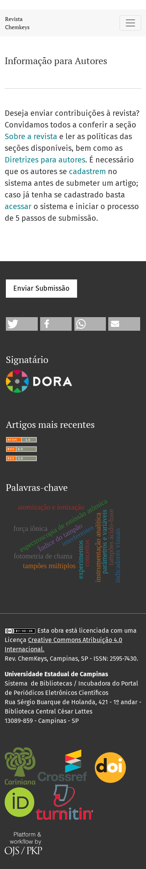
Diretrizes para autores (45, 159)
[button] (22, 324)
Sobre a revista (31, 136)
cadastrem (87, 171)
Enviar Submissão (41, 288)
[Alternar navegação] (130, 23)
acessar (18, 206)
